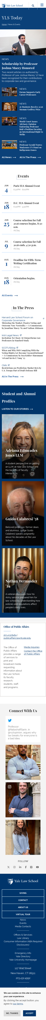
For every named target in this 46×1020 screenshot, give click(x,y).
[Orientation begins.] (23, 282)
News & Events (14, 24)
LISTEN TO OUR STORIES (15, 409)
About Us (23, 907)
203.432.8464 (10, 635)
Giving (23, 893)
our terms (18, 1003)
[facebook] (26, 867)
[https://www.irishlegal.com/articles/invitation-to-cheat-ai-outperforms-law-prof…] (23, 338)
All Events (7, 295)
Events (23, 923)
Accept (29, 1013)
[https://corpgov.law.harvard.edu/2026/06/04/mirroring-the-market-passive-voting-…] (23, 323)
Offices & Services (23, 934)
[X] (8, 867)
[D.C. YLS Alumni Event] (23, 207)
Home (4, 24)
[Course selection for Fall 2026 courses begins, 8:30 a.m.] (23, 226)
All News (7, 157)
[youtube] (37, 867)
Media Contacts (23, 926)
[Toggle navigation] (42, 5)
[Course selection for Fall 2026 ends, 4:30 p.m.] (23, 246)
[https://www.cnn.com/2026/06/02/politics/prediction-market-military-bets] (23, 368)
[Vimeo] (31, 867)
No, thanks (12, 1013)
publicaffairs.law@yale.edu (17, 638)
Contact (23, 900)
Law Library (23, 938)
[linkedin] (20, 867)
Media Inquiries (31, 647)
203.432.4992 (23, 978)
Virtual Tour (23, 914)
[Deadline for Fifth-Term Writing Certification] (23, 265)
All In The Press (28, 157)
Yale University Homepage (23, 959)
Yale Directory (23, 956)
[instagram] (14, 867)
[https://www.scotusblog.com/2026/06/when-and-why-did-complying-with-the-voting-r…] (23, 353)
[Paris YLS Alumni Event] (23, 189)
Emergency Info (23, 953)
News (23, 919)
